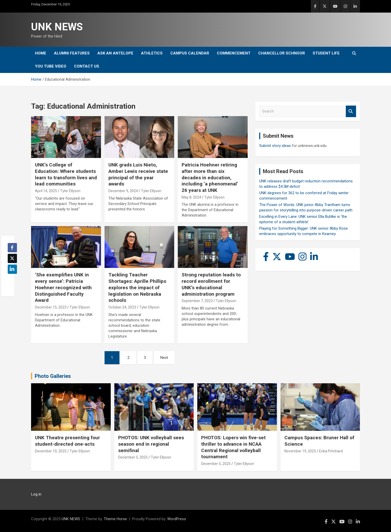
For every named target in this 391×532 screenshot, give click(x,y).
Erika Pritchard (331, 451)
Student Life (326, 53)
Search (351, 111)
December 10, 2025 (51, 451)
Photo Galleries (53, 376)
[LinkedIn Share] (12, 269)
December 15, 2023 (51, 307)
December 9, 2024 (123, 191)
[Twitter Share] (12, 258)
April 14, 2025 (46, 191)
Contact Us (86, 66)
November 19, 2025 (300, 451)
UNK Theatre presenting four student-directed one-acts (67, 441)
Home (40, 53)
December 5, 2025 (133, 457)
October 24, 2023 (122, 307)
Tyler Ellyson (70, 191)
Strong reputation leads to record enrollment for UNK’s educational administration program (211, 284)
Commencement (233, 53)
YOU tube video (50, 66)
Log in (36, 494)
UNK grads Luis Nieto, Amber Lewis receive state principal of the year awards (138, 174)
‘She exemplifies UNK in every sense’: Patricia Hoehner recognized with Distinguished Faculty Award (63, 287)
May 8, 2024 (191, 197)
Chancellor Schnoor (281, 53)
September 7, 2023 (197, 301)
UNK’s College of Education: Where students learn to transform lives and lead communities (66, 174)
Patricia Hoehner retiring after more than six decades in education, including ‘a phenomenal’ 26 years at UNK (210, 177)
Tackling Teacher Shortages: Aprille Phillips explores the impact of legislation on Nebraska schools (137, 287)
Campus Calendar (189, 53)
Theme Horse (115, 519)
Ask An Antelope (115, 53)
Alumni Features (72, 53)
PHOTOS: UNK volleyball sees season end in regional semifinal (151, 444)
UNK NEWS (57, 27)
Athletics (152, 53)
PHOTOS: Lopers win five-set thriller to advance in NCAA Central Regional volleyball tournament (233, 447)
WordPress (176, 519)
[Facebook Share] (12, 247)
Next (164, 357)
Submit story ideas (275, 145)
